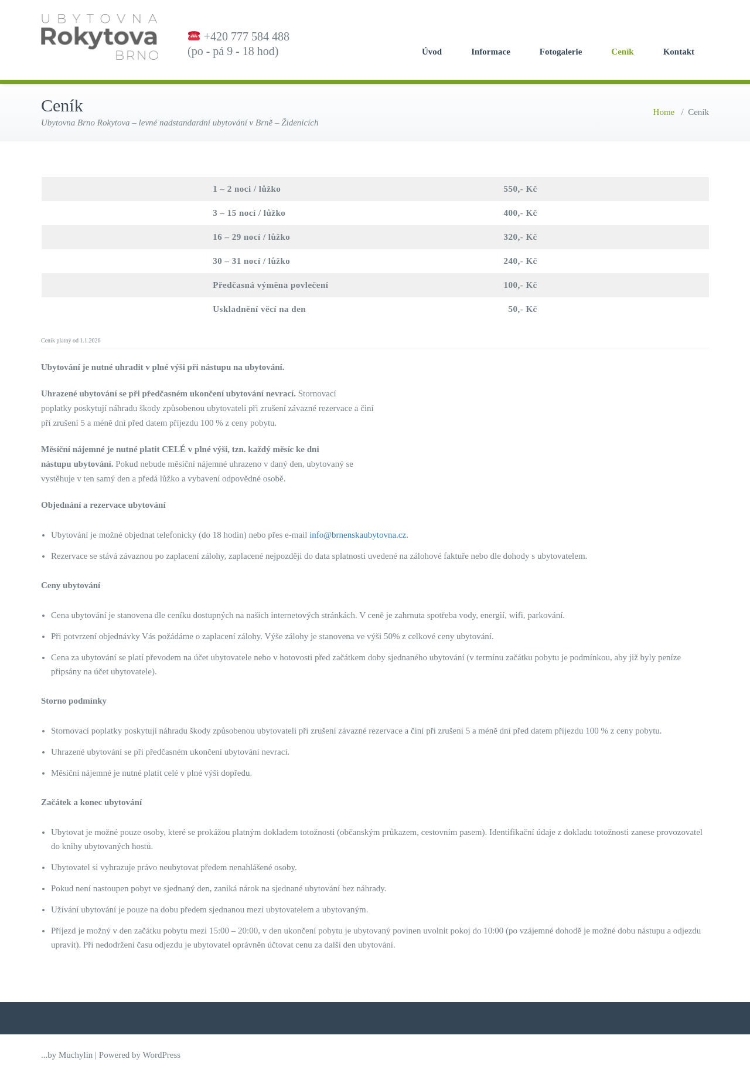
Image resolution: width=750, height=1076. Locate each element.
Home (664, 112)
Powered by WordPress (139, 1055)
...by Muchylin (67, 1055)
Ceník (622, 51)
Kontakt (678, 51)
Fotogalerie (561, 51)
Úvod (432, 51)
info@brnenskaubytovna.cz (357, 534)
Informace (490, 51)
